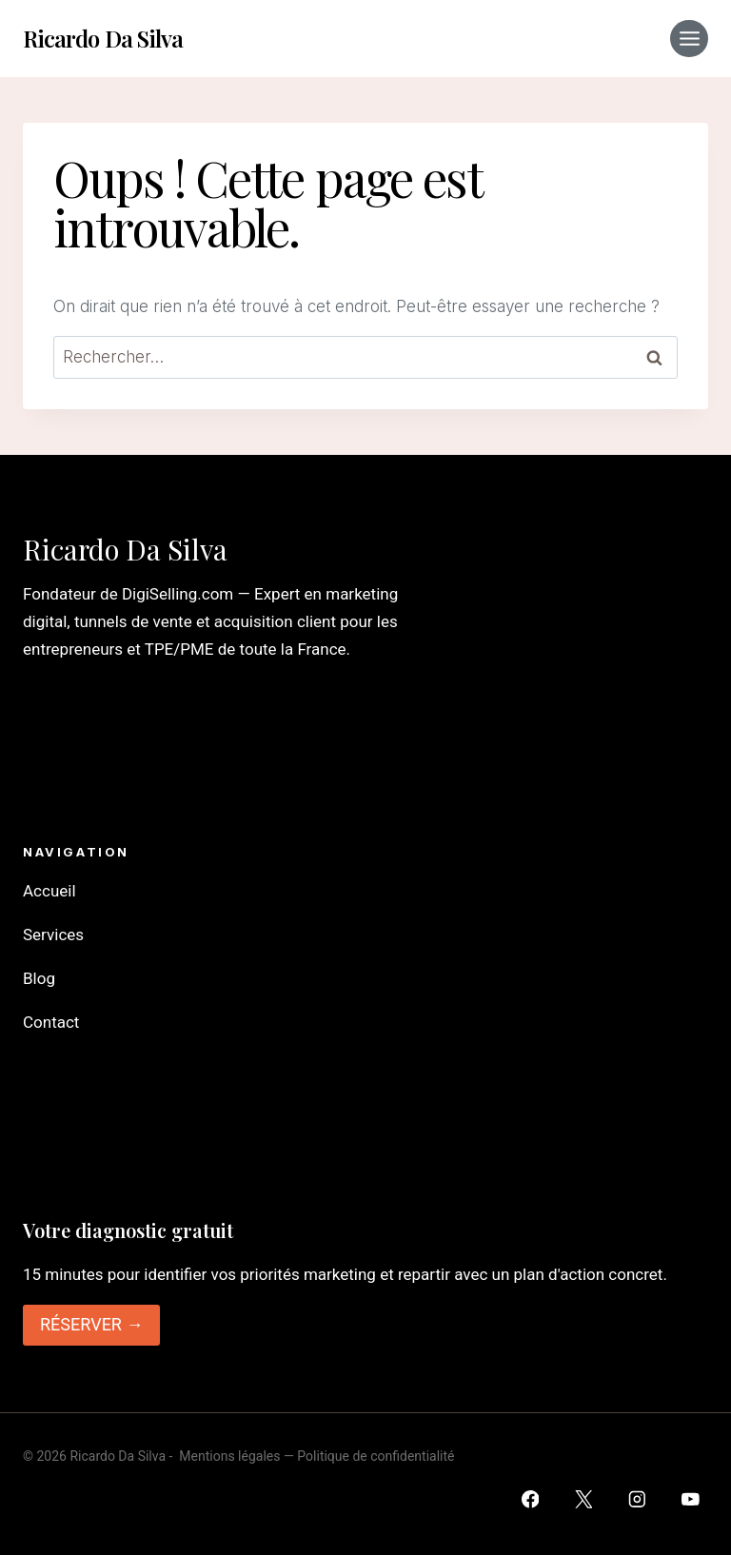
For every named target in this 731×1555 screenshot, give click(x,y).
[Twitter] (583, 1499)
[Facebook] (529, 1499)
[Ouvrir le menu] (689, 38)
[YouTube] (690, 1499)
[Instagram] (637, 1499)
